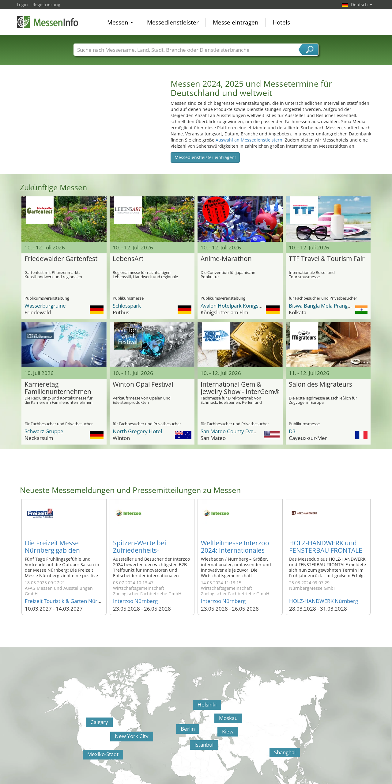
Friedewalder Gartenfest (60, 259)
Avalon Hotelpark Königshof (233, 305)
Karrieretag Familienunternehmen (57, 388)
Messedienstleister (173, 23)
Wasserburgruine (45, 305)
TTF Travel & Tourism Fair (327, 259)
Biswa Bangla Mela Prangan (321, 305)
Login (22, 4)
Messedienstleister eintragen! (205, 157)
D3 (292, 431)
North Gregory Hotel (137, 431)
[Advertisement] (90, 122)
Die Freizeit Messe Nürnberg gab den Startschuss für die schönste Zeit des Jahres (61, 554)
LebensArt (128, 259)
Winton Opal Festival (143, 384)
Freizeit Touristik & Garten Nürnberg (68, 600)
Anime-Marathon (226, 259)
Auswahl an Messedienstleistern (249, 140)
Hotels (281, 23)
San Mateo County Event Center (238, 431)
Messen (120, 23)
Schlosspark (127, 305)
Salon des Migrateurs (320, 384)
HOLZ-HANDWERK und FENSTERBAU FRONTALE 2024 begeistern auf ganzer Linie (325, 554)
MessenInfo (47, 22)
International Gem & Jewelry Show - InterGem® (240, 388)
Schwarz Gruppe (43, 431)
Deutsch (361, 4)
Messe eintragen (235, 23)
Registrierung (46, 4)
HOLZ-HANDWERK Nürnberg (323, 600)
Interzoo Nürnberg (135, 600)
